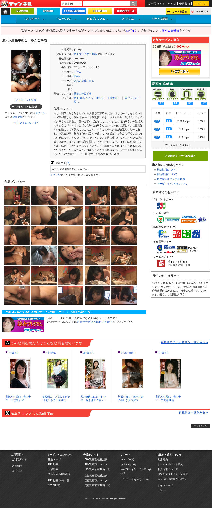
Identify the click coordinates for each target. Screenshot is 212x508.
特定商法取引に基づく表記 (173, 474)
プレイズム (131, 18)
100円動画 (54, 485)
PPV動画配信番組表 (96, 459)
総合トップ (54, 459)
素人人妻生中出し (84, 80)
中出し (100, 98)
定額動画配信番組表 (96, 475)
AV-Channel (16, 3)
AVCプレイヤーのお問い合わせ (136, 471)
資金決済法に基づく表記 (172, 479)
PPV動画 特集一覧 (58, 480)
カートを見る (179, 11)
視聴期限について (167, 169)
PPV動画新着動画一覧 (97, 469)
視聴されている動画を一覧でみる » (184, 342)
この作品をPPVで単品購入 (180, 155)
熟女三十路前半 (83, 93)
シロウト (91, 98)
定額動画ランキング (96, 480)
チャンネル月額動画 (59, 474)
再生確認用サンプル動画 (171, 179)
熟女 (76, 98)
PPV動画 (53, 464)
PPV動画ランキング (96, 464)
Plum (77, 76)
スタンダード (34, 18)
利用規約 (163, 459)
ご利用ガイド (156, 3)
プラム (78, 71)
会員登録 (185, 3)
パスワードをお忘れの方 (135, 479)
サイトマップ (165, 485)
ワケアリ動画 (162, 18)
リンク (161, 490)
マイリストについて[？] (25, 122)
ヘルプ (172, 3)
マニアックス (66, 18)
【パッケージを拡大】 (26, 100)
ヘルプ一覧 (127, 459)
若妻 (82, 98)
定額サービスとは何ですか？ (95, 321)
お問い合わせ (128, 464)
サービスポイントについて (172, 183)
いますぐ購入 (179, 71)
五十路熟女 (88, 352)
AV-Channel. (103, 498)
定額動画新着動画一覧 (97, 485)
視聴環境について (167, 174)
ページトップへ (199, 426)
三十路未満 (111, 98)
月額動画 (53, 469)
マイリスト (202, 11)
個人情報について (168, 469)
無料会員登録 (170, 30)
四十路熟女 (13, 352)
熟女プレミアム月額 (85, 54)
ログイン (201, 3)
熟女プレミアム (98, 18)
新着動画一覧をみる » (193, 412)
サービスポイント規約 (170, 464)
